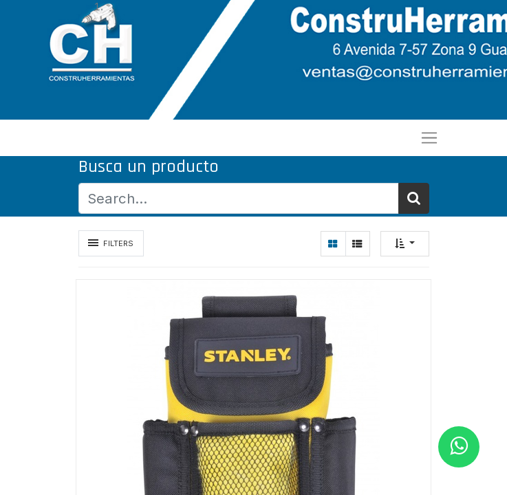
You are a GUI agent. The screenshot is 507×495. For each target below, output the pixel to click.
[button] (404, 243)
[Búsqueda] (413, 198)
